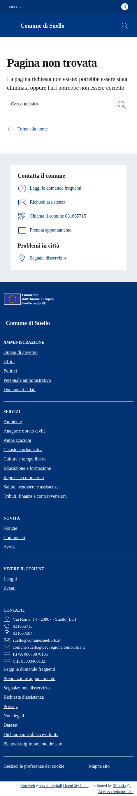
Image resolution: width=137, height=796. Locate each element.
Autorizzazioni (17, 440)
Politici (10, 370)
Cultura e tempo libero (24, 458)
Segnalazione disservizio (26, 687)
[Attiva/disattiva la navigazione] (6, 25)
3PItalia (119, 785)
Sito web (27, 785)
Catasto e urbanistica (22, 449)
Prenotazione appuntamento (29, 678)
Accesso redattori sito (116, 792)
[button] (16, 7)
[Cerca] (122, 105)
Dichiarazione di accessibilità (30, 734)
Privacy (10, 706)
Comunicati (14, 537)
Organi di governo (20, 352)
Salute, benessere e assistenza (31, 486)
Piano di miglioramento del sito (32, 743)
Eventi (9, 588)
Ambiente (12, 421)
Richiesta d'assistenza (23, 697)
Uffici (9, 361)
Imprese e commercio (23, 477)
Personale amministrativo (27, 380)
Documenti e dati (19, 389)
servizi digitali (50, 785)
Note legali (13, 715)
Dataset (10, 725)
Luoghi (10, 578)
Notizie (10, 528)
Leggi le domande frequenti (29, 669)
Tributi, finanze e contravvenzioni (35, 496)
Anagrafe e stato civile (24, 430)
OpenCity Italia (76, 785)
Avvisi (9, 546)
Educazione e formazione (27, 468)
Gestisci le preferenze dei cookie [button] (33, 766)
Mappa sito (99, 766)
